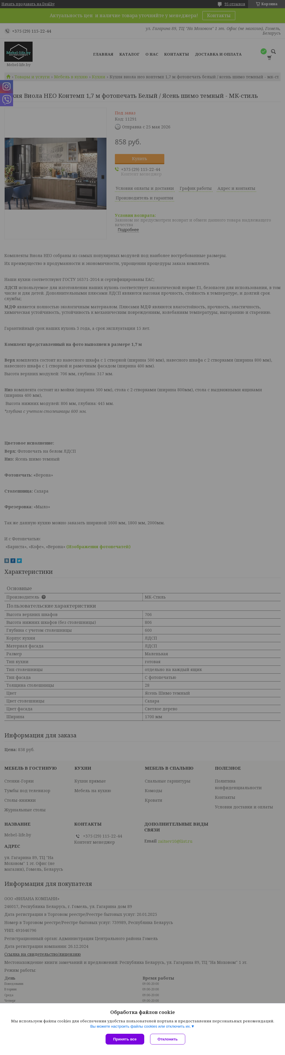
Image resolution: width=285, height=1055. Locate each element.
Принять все (125, 1039)
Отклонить (168, 1039)
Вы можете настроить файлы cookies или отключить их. (140, 1026)
